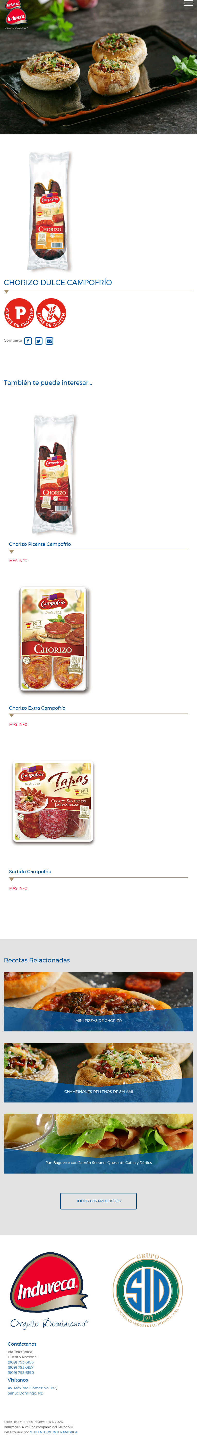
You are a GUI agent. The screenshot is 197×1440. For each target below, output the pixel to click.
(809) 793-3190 (21, 1373)
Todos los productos (98, 1201)
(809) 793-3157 (20, 1367)
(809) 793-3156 (21, 1362)
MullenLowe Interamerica (54, 1432)
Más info (18, 561)
